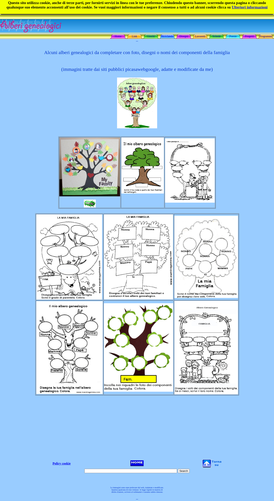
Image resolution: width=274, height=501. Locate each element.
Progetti (249, 36)
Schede (216, 36)
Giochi (151, 36)
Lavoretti (200, 36)
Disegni (183, 36)
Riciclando (167, 36)
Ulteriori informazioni (250, 7)
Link (134, 36)
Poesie (233, 36)
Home (118, 36)
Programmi (265, 36)
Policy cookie (62, 463)
